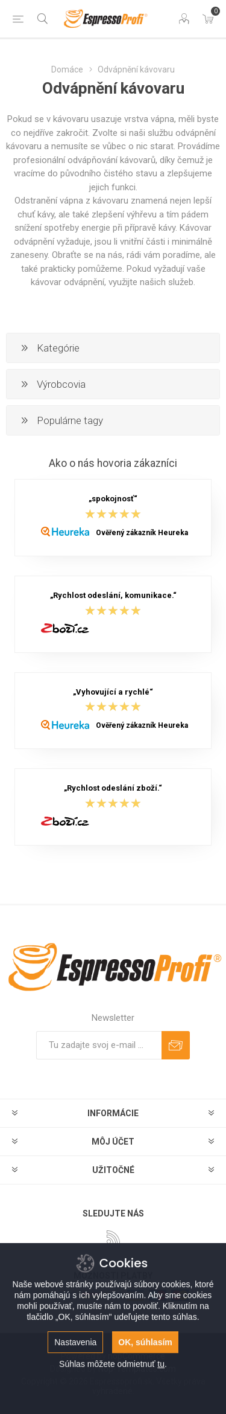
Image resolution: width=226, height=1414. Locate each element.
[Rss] (113, 1237)
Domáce (67, 69)
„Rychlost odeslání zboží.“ (113, 788)
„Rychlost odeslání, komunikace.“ (113, 595)
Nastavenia (75, 1385)
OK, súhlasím (145, 1385)
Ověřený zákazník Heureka (142, 533)
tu (161, 1407)
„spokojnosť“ (113, 499)
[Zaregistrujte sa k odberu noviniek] (99, 1045)
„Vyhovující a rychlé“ (113, 691)
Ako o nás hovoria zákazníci (113, 463)
